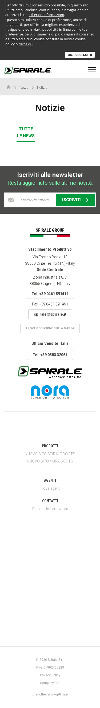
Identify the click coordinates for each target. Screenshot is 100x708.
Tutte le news (26, 132)
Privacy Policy (50, 675)
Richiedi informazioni (50, 509)
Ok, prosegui (80, 55)
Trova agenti (50, 488)
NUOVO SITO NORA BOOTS (50, 461)
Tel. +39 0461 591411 (50, 294)
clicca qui (26, 44)
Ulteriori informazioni (46, 14)
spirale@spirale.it (50, 314)
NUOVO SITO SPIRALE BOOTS (50, 454)
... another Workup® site (50, 694)
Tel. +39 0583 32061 (50, 355)
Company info (50, 683)
